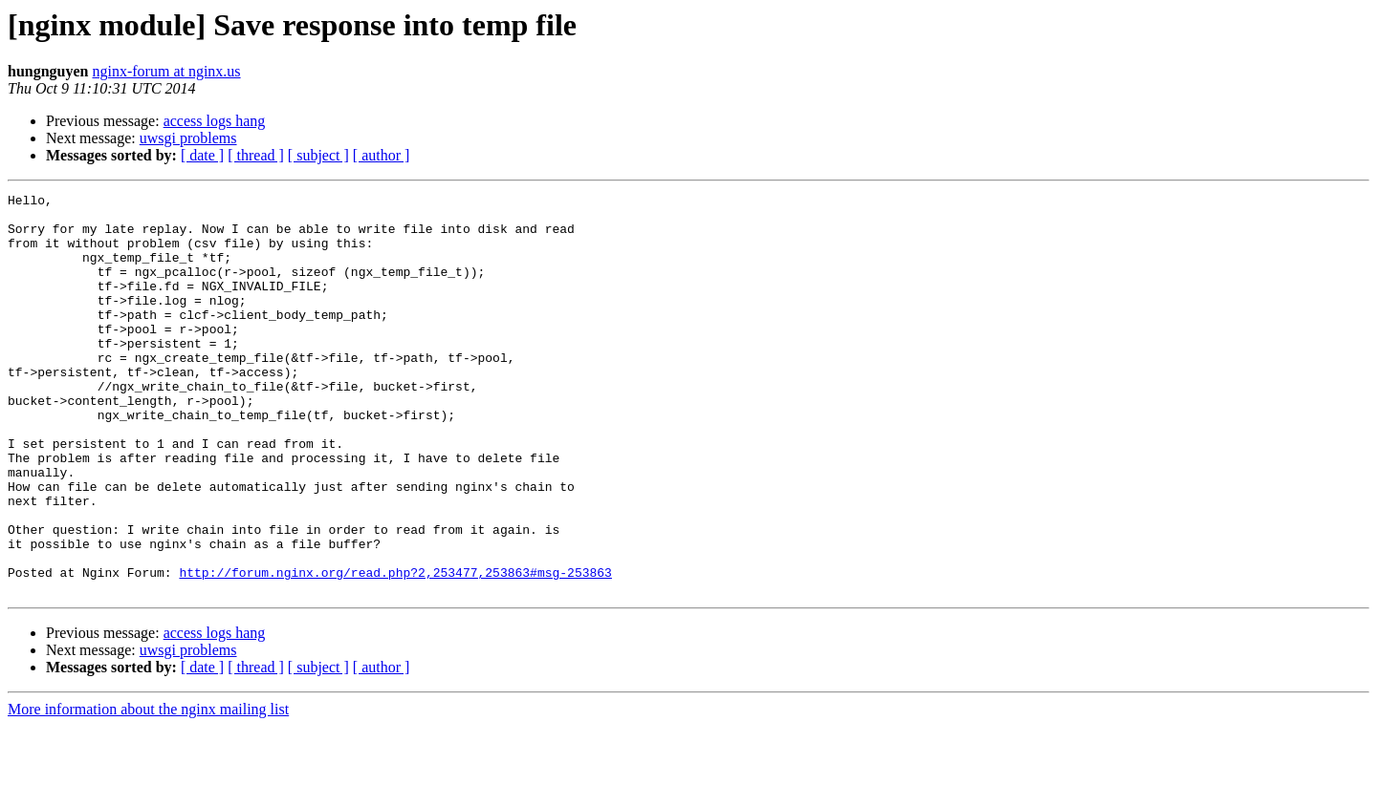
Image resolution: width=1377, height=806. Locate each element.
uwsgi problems (188, 138)
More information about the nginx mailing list (148, 789)
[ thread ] (256, 155)
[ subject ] (318, 155)
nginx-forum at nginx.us (167, 71)
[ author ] (381, 155)
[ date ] (202, 155)
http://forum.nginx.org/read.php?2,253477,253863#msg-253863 (395, 649)
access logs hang (215, 121)
